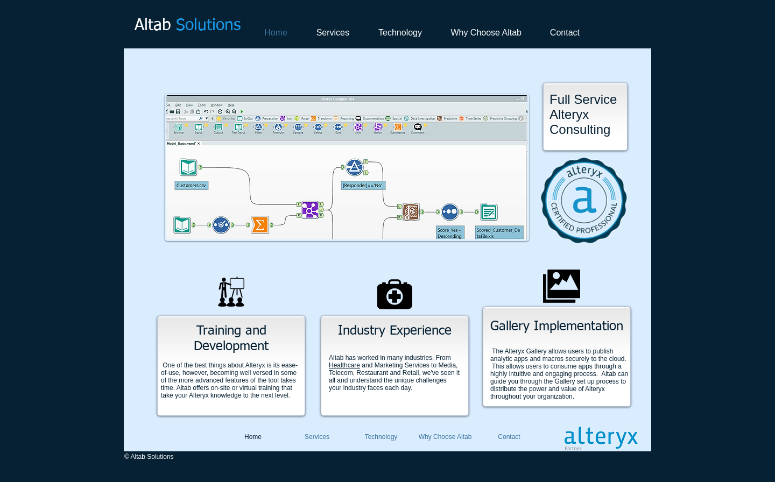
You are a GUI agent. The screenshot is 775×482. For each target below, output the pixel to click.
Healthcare (344, 365)
